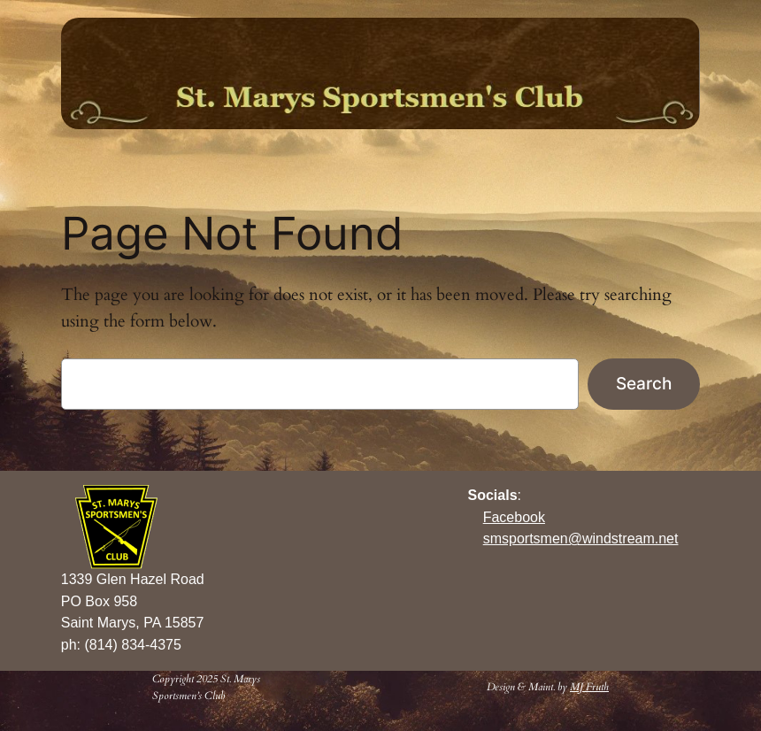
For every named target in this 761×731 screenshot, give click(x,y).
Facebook (514, 517)
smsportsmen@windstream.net (581, 538)
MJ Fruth (589, 687)
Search (644, 383)
